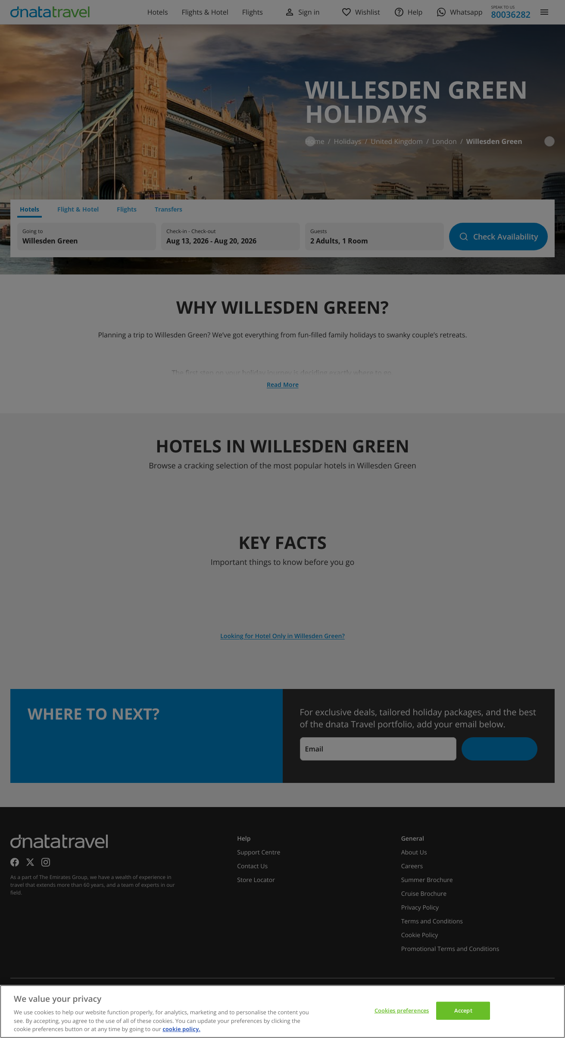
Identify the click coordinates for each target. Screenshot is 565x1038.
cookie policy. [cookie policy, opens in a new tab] (181, 1029)
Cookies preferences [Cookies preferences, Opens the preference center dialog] (402, 1010)
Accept (463, 1010)
